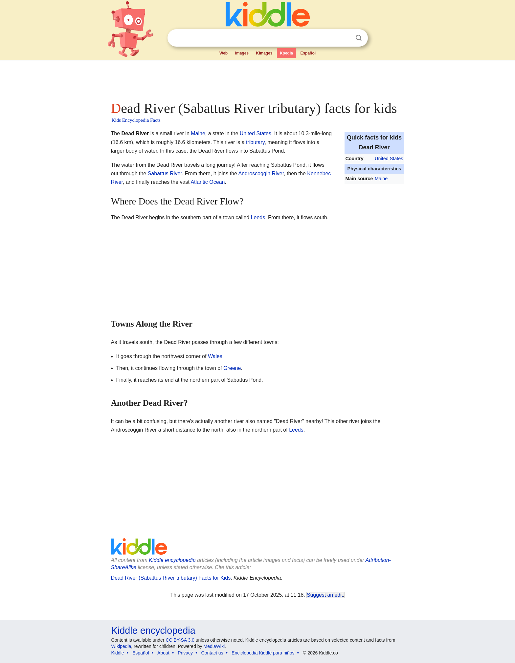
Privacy (185, 652)
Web (223, 53)
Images (242, 53)
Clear (345, 38)
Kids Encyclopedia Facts (136, 120)
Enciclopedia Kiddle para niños (263, 652)
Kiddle (117, 652)
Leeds (258, 217)
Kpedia (286, 53)
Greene (232, 368)
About (163, 652)
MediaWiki (214, 646)
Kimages (264, 53)
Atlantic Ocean (207, 182)
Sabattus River (165, 173)
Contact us (212, 652)
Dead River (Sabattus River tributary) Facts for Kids (171, 578)
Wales (215, 356)
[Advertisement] (257, 79)
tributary (255, 142)
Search (359, 38)
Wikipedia (121, 646)
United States (389, 158)
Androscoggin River (261, 173)
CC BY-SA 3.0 (180, 640)
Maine (381, 178)
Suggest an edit (325, 595)
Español (308, 53)
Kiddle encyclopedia (172, 560)
